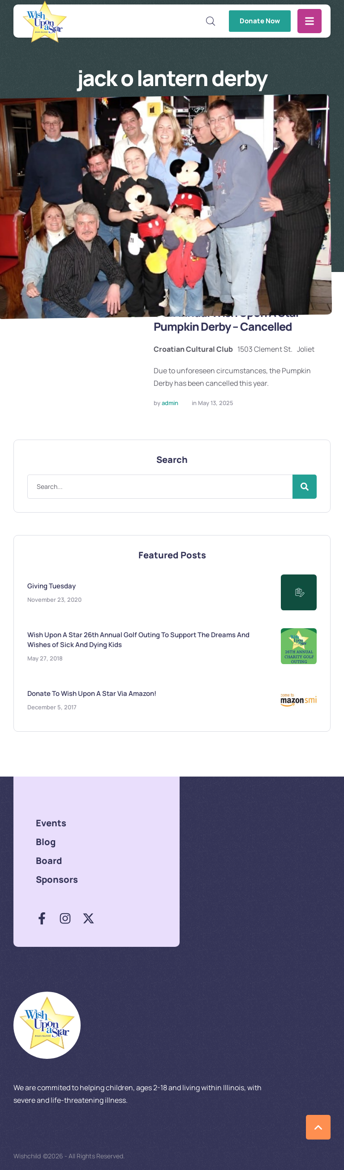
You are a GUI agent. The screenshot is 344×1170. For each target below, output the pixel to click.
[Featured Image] (76, 344)
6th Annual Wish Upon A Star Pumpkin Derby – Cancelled (230, 319)
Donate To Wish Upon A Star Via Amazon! (91, 693)
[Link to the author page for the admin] (170, 403)
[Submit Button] (304, 487)
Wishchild (27, 1156)
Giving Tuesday (51, 585)
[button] (210, 21)
